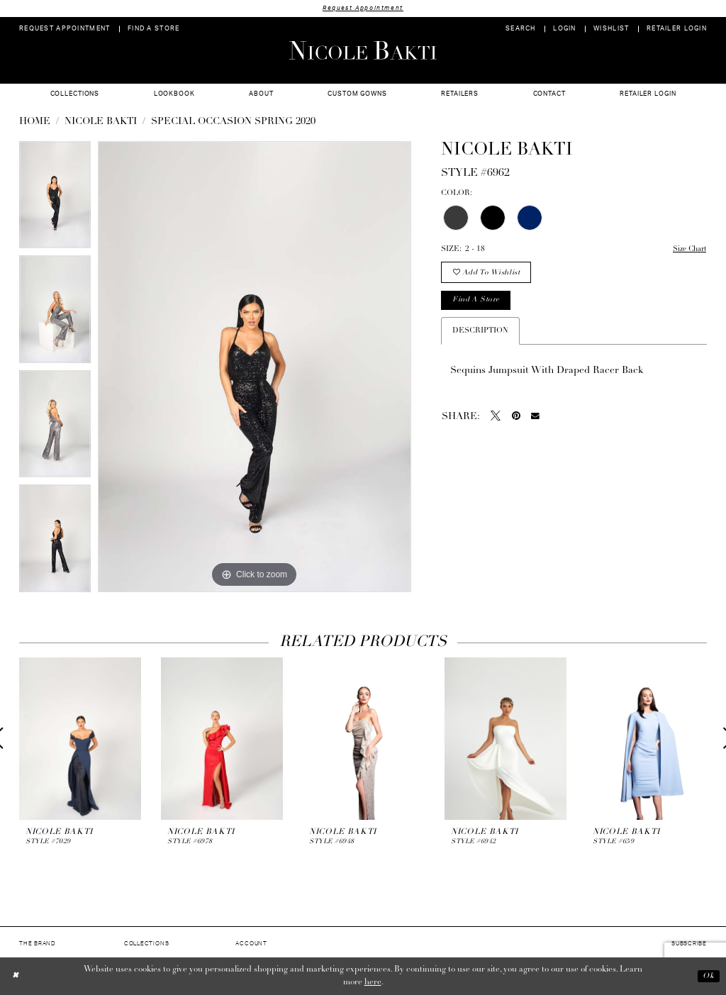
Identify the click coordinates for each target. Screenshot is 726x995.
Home (34, 122)
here (372, 983)
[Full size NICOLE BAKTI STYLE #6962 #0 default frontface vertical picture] (255, 367)
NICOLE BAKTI (101, 122)
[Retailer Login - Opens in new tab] (677, 29)
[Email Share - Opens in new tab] (535, 418)
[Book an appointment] (65, 29)
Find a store (477, 302)
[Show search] (520, 29)
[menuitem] (65, 29)
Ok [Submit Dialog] (708, 976)
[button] (564, 29)
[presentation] (80, 738)
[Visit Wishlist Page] (611, 29)
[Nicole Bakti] (363, 50)
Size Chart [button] (688, 250)
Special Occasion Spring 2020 (233, 122)
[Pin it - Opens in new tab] (516, 418)
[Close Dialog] (16, 976)
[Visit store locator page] (154, 29)
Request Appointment (363, 8)
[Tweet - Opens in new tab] (496, 418)
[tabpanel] (55, 199)
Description (480, 333)
